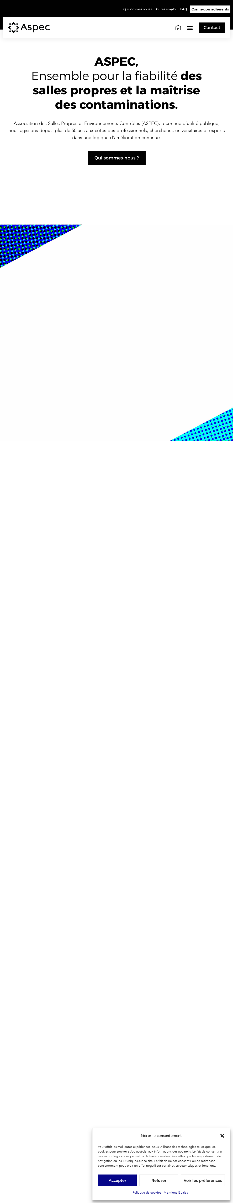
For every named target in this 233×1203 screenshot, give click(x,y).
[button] (222, 1135)
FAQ (183, 9)
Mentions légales (176, 1192)
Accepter (117, 1180)
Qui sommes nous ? (129, 9)
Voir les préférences (203, 1180)
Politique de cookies (147, 1192)
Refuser (158, 1180)
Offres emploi (163, 9)
